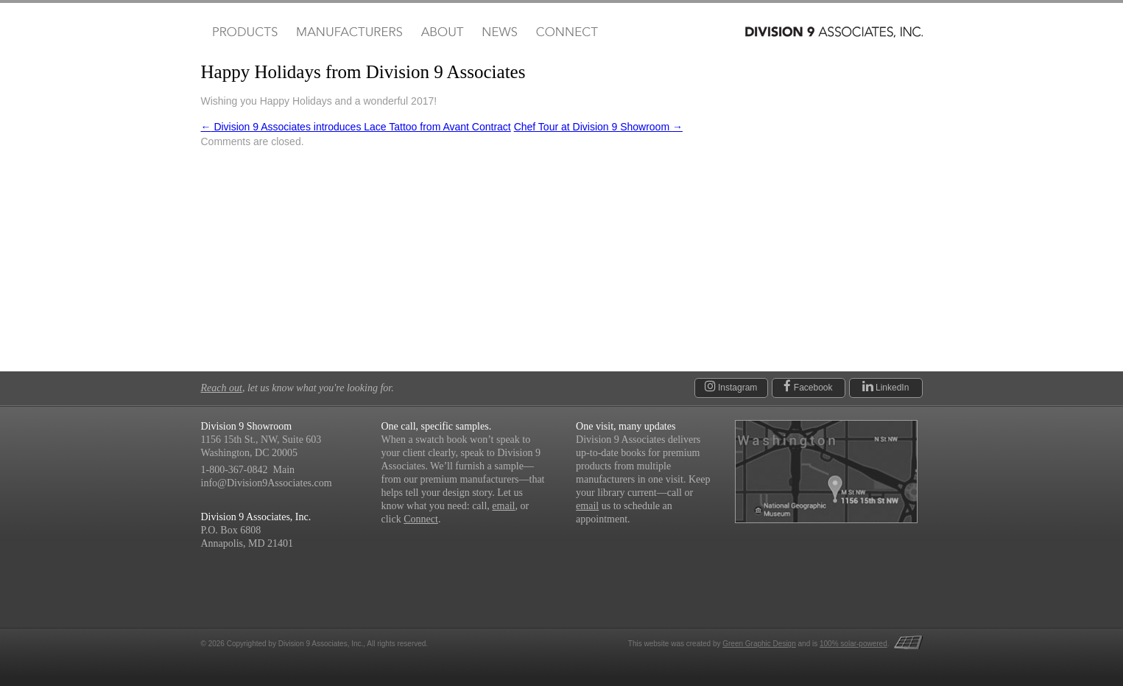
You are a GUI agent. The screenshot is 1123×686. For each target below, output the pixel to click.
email (503, 505)
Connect (567, 32)
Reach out (221, 387)
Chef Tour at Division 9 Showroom (598, 127)
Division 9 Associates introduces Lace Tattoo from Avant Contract (356, 127)
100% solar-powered (853, 644)
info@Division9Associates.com (266, 483)
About (442, 32)
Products (243, 32)
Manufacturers (349, 32)
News (500, 32)
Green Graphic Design (759, 644)
